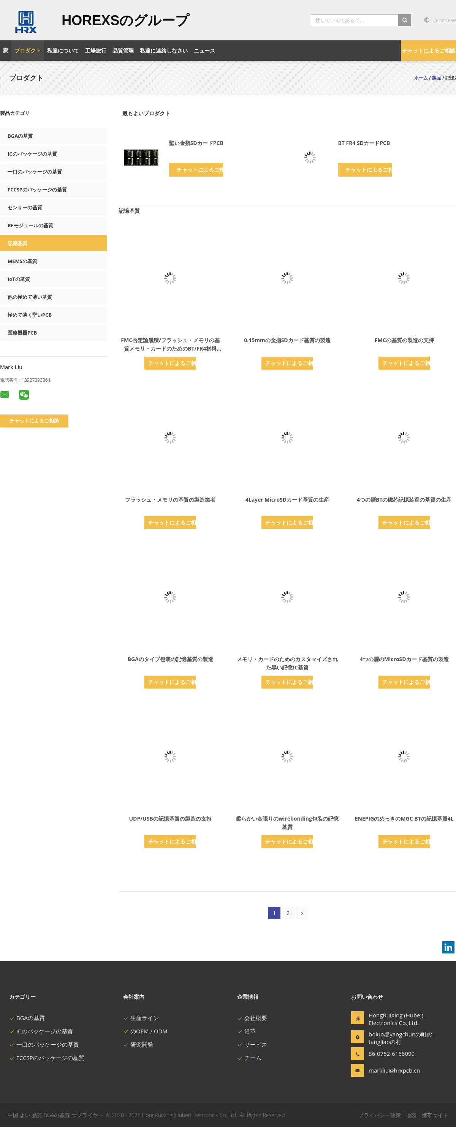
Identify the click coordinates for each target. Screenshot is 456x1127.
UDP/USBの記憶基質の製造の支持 (170, 818)
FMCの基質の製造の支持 (404, 340)
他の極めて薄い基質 (30, 296)
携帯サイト (435, 1115)
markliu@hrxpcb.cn (392, 1070)
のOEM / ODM (145, 1031)
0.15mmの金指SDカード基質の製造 (287, 340)
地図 (411, 1115)
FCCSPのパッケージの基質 (37, 189)
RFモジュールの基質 (30, 225)
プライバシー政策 (379, 1115)
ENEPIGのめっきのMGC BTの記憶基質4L (404, 818)
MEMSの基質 (22, 261)
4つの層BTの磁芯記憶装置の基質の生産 (404, 499)
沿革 (246, 1031)
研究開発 (138, 1044)
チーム (249, 1058)
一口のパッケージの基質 (35, 171)
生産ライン (141, 1018)
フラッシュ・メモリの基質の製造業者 (170, 499)
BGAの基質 (20, 135)
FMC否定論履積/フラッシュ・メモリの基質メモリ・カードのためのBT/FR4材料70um (170, 348)
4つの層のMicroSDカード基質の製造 (404, 659)
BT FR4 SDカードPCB (364, 143)
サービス (252, 1044)
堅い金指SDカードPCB (196, 143)
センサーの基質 (25, 207)
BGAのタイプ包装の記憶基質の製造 (170, 659)
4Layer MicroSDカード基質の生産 (287, 499)
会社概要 (252, 1018)
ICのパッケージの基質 (32, 153)
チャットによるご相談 (428, 50)
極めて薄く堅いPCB (30, 314)
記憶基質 (17, 243)
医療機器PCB (22, 332)
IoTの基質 (19, 279)
